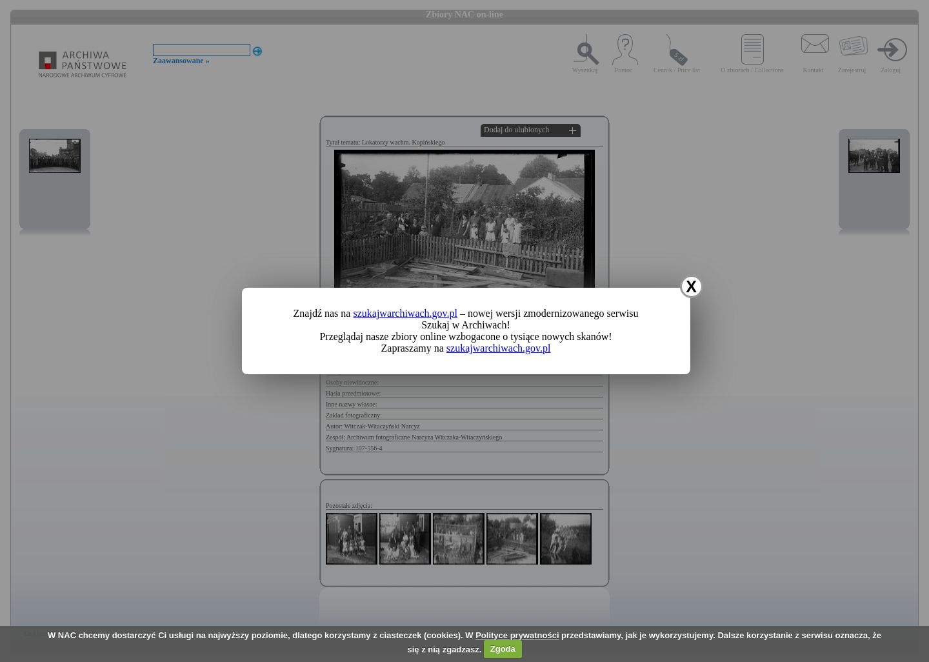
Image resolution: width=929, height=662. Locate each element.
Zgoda (502, 649)
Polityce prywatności (517, 635)
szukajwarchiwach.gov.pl (405, 313)
